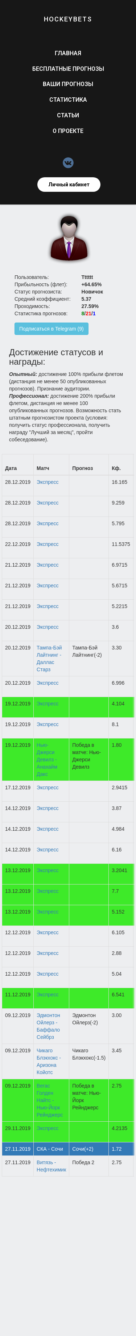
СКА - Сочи (50, 1149)
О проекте (68, 130)
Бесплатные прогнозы (68, 68)
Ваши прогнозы (68, 84)
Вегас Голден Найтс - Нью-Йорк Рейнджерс (50, 1100)
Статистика (68, 99)
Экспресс (48, 482)
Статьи (68, 115)
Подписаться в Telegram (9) (51, 329)
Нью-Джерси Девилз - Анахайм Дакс (47, 759)
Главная (68, 53)
